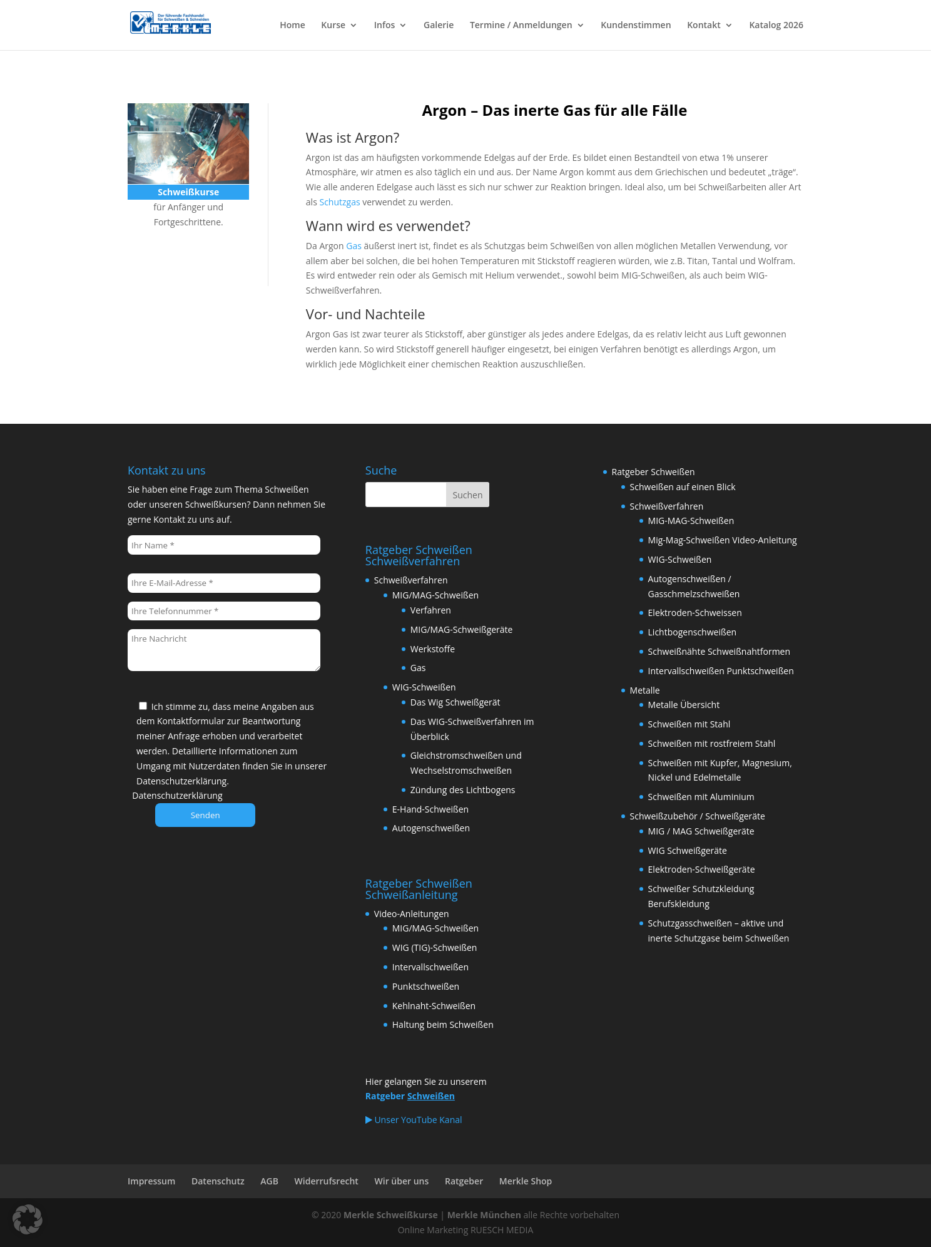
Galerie (439, 26)
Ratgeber (464, 1181)
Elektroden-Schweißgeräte (701, 869)
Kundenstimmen (636, 26)
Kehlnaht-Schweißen (434, 1006)
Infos (384, 26)
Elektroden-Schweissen (695, 612)
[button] (27, 1219)
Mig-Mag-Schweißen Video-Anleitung (722, 540)
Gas (354, 246)
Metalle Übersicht (684, 705)
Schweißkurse (181, 257)
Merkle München (484, 1215)
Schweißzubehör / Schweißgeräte (697, 816)
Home (292, 26)
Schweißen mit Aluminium (701, 797)
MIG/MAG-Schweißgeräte (461, 629)
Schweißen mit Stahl (689, 724)
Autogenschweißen (431, 828)
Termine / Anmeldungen (521, 26)
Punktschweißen (425, 986)
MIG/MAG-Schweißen (435, 595)
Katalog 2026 (776, 26)
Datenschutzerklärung (177, 795)
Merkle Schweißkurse (390, 1215)
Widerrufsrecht (327, 1181)
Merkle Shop (525, 1181)
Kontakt (704, 26)
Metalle (645, 690)
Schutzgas (339, 202)
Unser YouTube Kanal (413, 1120)
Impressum (151, 1181)
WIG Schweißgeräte (687, 850)
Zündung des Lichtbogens (463, 790)
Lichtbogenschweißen (692, 632)
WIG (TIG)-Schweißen (434, 947)
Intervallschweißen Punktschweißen (721, 671)
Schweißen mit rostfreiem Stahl (712, 743)
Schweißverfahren (411, 580)
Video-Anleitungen (411, 914)
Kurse (333, 26)
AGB (269, 1181)
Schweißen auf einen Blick (683, 487)
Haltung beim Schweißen (443, 1024)
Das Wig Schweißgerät (455, 702)
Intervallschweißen (430, 967)
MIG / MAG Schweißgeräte (701, 831)
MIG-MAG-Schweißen (691, 520)
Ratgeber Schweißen (653, 472)
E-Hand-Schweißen (430, 809)
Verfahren (430, 610)
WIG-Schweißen (424, 687)
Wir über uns (402, 1181)
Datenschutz (218, 1181)
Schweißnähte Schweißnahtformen (719, 651)
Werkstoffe (432, 649)
